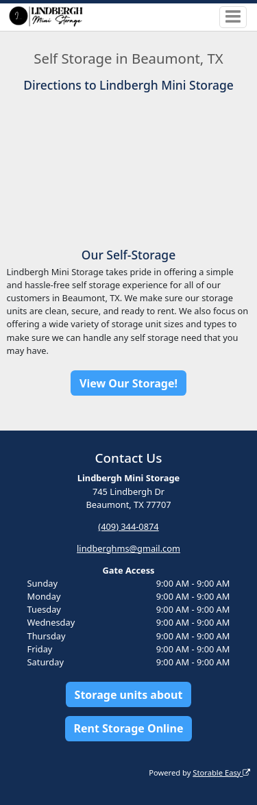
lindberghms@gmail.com (128, 548)
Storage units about (129, 694)
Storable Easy (221, 772)
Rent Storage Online (128, 728)
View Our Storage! (128, 383)
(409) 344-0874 (128, 526)
